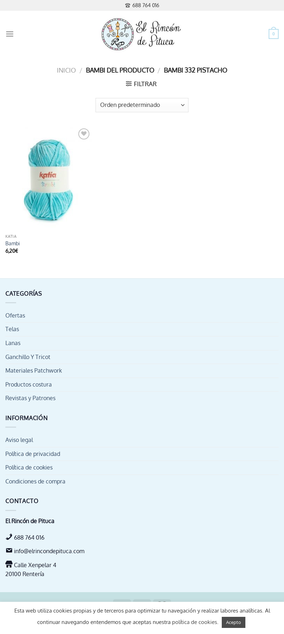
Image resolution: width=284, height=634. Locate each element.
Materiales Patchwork (33, 370)
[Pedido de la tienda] (142, 105)
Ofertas (15, 315)
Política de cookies (29, 467)
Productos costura (28, 384)
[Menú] (9, 34)
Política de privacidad (32, 453)
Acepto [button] (233, 622)
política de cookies (194, 622)
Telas (12, 329)
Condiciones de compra (35, 481)
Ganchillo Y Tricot (27, 356)
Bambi (12, 243)
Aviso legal (19, 439)
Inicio (66, 70)
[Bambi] (48, 178)
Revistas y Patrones (30, 398)
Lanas (12, 343)
